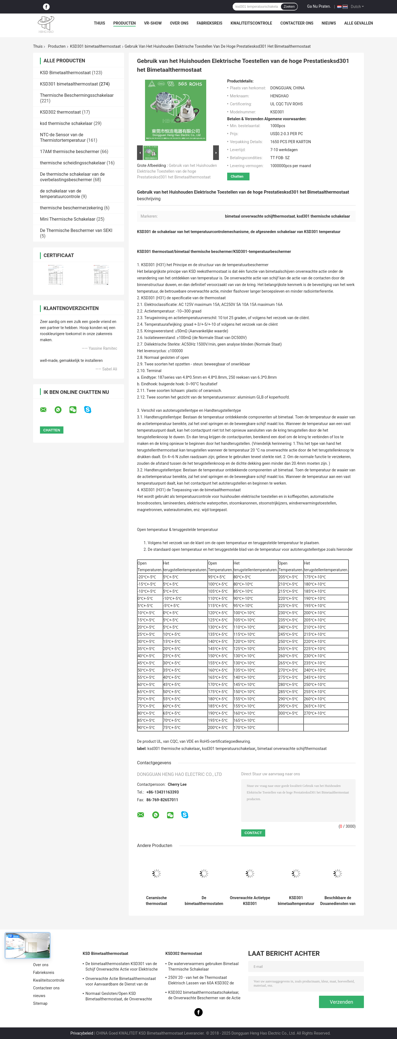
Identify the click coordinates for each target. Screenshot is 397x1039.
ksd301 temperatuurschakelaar (228, 748)
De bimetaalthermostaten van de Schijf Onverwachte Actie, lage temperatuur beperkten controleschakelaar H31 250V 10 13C (204, 901)
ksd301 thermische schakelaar (173, 748)
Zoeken (289, 7)
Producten (124, 23)
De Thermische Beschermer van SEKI (76, 230)
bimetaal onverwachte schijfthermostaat (292, 748)
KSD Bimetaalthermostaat (65, 72)
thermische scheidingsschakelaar (73, 162)
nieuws (329, 23)
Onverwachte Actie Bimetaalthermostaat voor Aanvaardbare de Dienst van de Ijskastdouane (120, 982)
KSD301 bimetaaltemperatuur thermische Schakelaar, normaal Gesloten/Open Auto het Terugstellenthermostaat (296, 901)
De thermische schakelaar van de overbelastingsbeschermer (72, 177)
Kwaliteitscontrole (251, 23)
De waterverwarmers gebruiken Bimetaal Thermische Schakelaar (203, 966)
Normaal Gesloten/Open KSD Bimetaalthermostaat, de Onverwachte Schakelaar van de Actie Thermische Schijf (122, 997)
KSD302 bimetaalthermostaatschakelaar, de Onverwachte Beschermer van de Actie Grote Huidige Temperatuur (204, 996)
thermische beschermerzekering (71, 207)
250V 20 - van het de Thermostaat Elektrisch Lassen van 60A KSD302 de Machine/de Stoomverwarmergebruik (201, 981)
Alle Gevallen (358, 23)
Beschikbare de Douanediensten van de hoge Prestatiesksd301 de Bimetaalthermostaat (338, 901)
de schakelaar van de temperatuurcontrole (60, 193)
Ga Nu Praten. (319, 6)
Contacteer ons (296, 23)
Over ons (179, 23)
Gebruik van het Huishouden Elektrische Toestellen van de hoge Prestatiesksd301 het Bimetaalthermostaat (177, 171)
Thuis (99, 23)
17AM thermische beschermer (69, 151)
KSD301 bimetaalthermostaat (95, 46)
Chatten (237, 176)
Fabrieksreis (209, 23)
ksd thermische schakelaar (66, 123)
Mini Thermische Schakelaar (67, 219)
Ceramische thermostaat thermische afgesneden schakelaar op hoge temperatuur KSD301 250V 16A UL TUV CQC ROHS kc (156, 901)
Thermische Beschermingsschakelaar (77, 95)
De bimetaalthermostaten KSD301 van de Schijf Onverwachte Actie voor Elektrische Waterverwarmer (121, 967)
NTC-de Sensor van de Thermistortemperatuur (63, 137)
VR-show (153, 23)
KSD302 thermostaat (60, 112)
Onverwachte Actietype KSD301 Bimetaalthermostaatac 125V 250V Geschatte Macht (250, 901)
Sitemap (40, 1003)
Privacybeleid (81, 1033)
